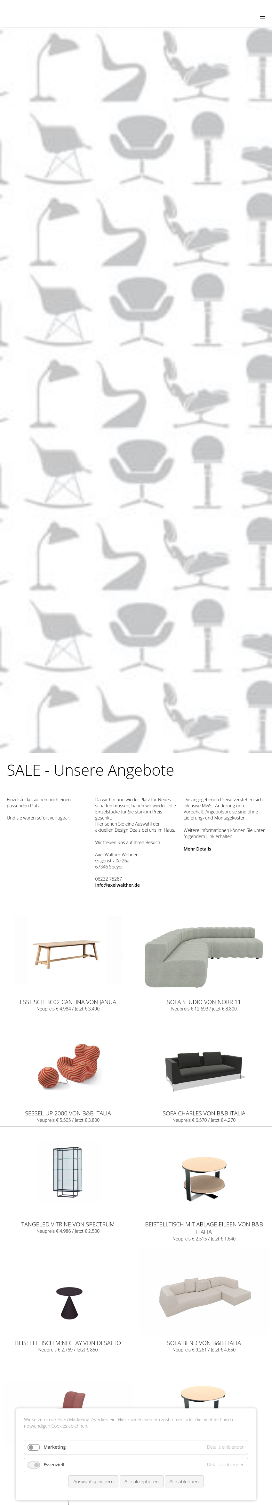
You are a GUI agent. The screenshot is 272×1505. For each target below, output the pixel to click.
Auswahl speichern (93, 1481)
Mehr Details (197, 849)
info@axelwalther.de (117, 885)
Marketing (55, 1447)
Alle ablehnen (184, 1481)
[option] (136, 390)
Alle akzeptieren (141, 1481)
